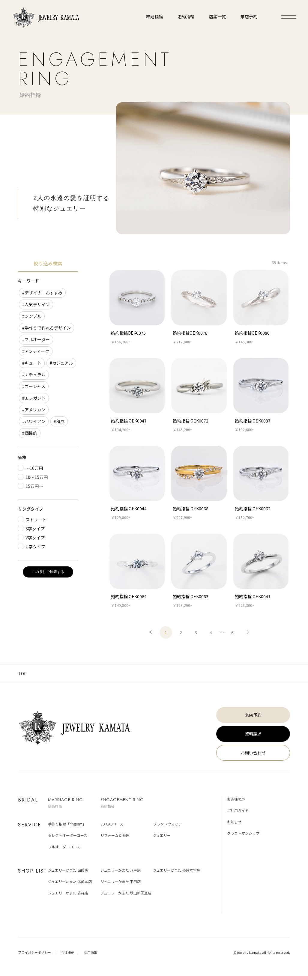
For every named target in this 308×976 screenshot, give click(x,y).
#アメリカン (33, 410)
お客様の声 (236, 798)
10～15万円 (36, 477)
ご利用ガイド (238, 810)
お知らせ (234, 821)
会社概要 (67, 952)
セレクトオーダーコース (67, 835)
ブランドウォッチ (167, 823)
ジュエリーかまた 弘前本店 (70, 881)
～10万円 (34, 468)
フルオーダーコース (64, 846)
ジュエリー (162, 835)
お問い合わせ (253, 753)
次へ (247, 632)
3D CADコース (111, 823)
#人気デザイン (36, 304)
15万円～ (34, 486)
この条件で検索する (48, 572)
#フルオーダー (36, 339)
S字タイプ (35, 529)
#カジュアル (61, 363)
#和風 (59, 421)
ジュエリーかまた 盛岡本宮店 (176, 870)
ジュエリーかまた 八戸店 (120, 870)
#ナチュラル (34, 375)
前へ (151, 632)
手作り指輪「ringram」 (67, 823)
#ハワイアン (33, 421)
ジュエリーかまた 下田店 (120, 881)
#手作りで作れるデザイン (46, 328)
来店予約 (253, 715)
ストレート (35, 520)
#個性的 (29, 433)
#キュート (31, 363)
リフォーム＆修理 (114, 835)
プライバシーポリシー (34, 952)
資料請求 (253, 734)
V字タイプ (35, 538)
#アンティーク (35, 351)
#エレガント (34, 398)
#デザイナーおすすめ (42, 293)
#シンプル (31, 316)
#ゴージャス (33, 386)
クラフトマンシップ (243, 833)
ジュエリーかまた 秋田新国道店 (125, 892)
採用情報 (90, 952)
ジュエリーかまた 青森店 (68, 892)
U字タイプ (35, 547)
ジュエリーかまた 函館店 (68, 870)
